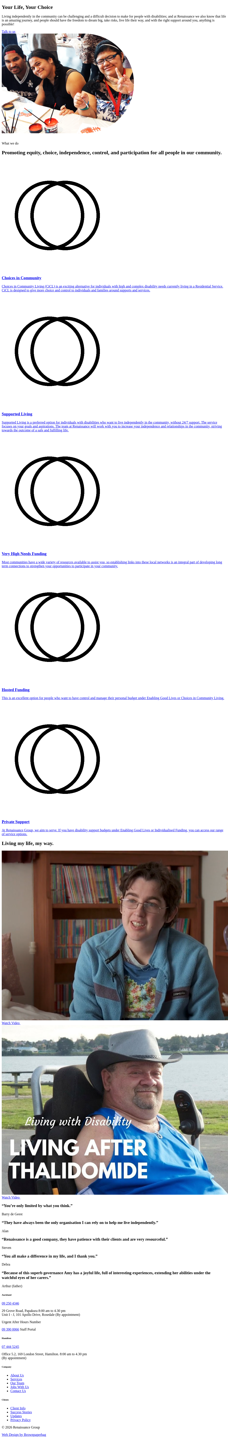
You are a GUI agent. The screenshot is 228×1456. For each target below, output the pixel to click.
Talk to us (8, 31)
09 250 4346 (10, 1303)
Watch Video (11, 1023)
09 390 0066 (10, 1329)
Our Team (17, 1383)
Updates (16, 1416)
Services (16, 1379)
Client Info (18, 1408)
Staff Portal (28, 1329)
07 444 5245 (10, 1347)
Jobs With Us (19, 1387)
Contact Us (18, 1391)
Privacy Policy (20, 1420)
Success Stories (21, 1412)
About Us (17, 1375)
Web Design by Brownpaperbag (24, 1434)
